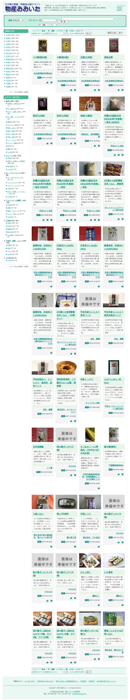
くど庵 (49, 468)
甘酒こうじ (85, 514)
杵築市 (8, 62)
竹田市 (8, 56)
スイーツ (9, 156)
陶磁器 (9, 229)
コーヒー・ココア (13, 185)
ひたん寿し (85, 572)
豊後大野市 (10, 68)
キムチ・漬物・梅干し (14, 112)
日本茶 (9, 188)
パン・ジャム (11, 140)
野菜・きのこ (11, 128)
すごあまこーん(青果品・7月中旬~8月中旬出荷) (89, 449)
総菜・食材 (11, 131)
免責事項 (119, 10)
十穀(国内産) (63, 57)
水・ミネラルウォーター (15, 177)
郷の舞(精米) (110, 446)
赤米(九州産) (63, 115)
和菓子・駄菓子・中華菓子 (16, 161)
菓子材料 (10, 166)
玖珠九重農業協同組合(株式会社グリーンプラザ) (43, 275)
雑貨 (8, 248)
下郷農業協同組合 (116, 465)
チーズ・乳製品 (12, 143)
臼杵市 (8, 50)
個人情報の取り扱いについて (106, 681)
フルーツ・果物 (12, 125)
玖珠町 (8, 87)
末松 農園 (95, 339)
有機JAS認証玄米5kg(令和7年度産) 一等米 (65, 183)
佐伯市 (8, 47)
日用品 (9, 245)
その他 (9, 152)
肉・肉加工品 (11, 109)
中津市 (8, 41)
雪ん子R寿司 (63, 514)
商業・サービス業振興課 (72, 691)
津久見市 (9, 53)
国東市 (8, 74)
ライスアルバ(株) (92, 403)
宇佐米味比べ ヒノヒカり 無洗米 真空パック (42, 382)
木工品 (9, 226)
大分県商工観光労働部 (57, 691)
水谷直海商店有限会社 (43, 73)
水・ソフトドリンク (13, 173)
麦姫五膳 (108, 57)
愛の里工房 (71, 538)
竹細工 (9, 223)
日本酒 (9, 205)
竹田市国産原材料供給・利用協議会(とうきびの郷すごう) (91, 476)
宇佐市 (8, 65)
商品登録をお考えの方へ (45, 681)
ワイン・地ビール (13, 214)
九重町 (8, 83)
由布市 (8, 71)
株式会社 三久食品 (91, 538)
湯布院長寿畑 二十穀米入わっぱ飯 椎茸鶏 (66, 382)
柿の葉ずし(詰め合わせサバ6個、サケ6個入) (66, 633)
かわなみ (72, 466)
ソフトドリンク (12, 182)
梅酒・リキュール (13, 211)
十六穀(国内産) (40, 57)
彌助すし (96, 596)
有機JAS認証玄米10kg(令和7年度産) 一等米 (90, 183)
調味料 (9, 122)
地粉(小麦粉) (86, 115)
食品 (7, 101)
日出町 (8, 80)
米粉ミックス (86, 379)
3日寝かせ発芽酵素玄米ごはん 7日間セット (66, 315)
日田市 (8, 44)
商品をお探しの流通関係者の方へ (67, 681)
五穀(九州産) (86, 57)
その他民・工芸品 (13, 235)
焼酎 (8, 208)
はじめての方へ (30, 681)
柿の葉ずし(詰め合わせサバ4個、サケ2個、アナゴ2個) (42, 633)
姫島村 (8, 77)
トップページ (121, 5)
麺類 (8, 149)
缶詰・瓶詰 (11, 134)
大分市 (8, 35)
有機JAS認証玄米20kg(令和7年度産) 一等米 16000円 (113, 118)
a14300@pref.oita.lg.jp (79, 693)
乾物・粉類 (11, 137)
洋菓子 (9, 158)
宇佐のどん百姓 (117, 146)
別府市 (8, 38)
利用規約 (119, 8)
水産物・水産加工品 (14, 103)
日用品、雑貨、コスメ (14, 241)
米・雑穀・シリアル (14, 117)
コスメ (9, 251)
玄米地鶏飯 (38, 446)
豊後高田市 (10, 59)
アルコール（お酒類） (14, 200)
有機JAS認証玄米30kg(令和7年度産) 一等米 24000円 (42, 183)
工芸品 (8, 220)
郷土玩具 (10, 232)
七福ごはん (38, 514)
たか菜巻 (108, 572)
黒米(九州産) (39, 115)
